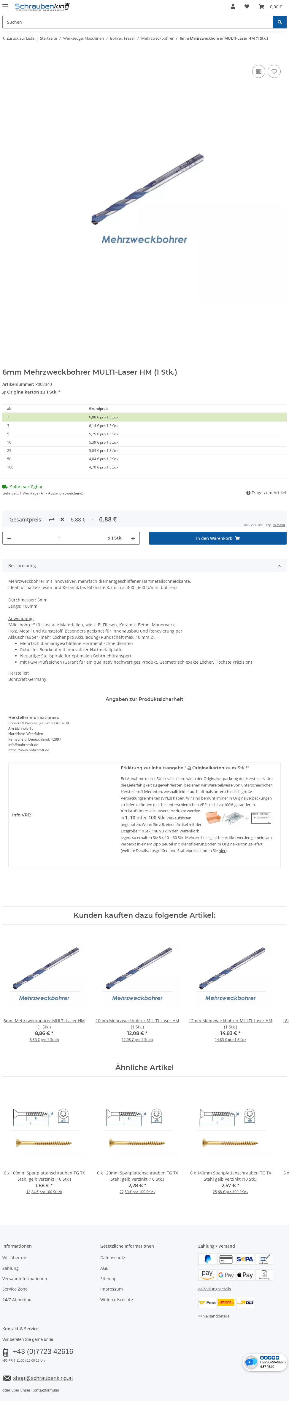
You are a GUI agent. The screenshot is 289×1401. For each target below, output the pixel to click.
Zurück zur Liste (20, 38)
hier (222, 829)
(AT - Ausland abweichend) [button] (61, 493)
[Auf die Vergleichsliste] (258, 71)
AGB (104, 1246)
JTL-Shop (260, 1397)
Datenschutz (112, 1236)
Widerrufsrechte (116, 1278)
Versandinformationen (24, 1257)
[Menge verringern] (9, 517)
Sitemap (108, 1257)
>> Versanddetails (213, 1294)
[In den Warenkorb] (7, 57)
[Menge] (59, 517)
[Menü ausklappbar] (5, 3)
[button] (233, 6)
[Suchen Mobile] (137, 22)
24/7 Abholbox (16, 1278)
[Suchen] (280, 22)
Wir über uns (15, 1236)
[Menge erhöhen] (132, 517)
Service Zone (15, 1267)
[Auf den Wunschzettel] (274, 71)
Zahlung (10, 1246)
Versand (76, 1382)
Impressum (111, 1267)
